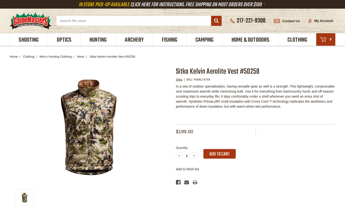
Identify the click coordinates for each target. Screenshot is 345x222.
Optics (64, 40)
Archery (134, 40)
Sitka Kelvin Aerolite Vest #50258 (112, 56)
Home (14, 56)
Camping (204, 40)
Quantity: (182, 148)
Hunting (98, 40)
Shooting (29, 40)
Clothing (297, 40)
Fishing (169, 40)
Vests (80, 56)
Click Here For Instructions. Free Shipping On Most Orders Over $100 (172, 4)
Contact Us (287, 21)
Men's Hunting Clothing (56, 56)
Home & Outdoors (250, 40)
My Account (320, 21)
